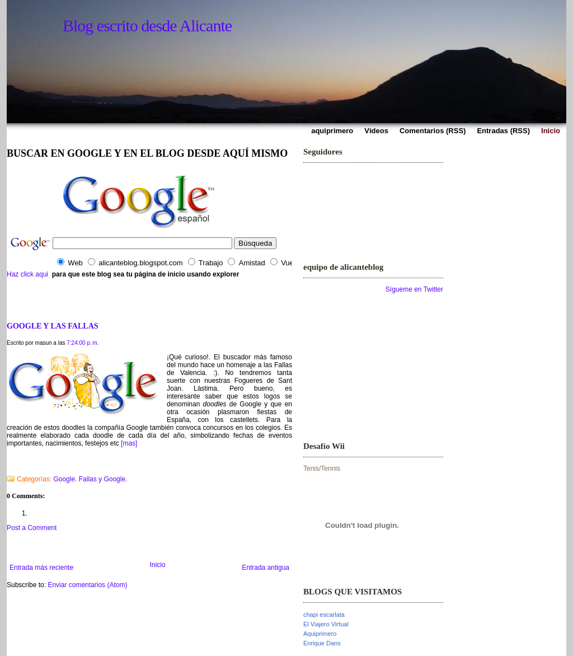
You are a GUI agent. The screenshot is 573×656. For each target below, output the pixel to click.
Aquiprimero (319, 633)
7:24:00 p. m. (82, 343)
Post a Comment (32, 528)
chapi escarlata (324, 614)
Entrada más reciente (41, 567)
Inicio (158, 565)
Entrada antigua (265, 567)
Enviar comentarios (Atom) (87, 585)
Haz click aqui (27, 274)
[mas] (129, 443)
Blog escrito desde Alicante (147, 25)
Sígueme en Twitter (414, 289)
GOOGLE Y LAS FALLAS (52, 325)
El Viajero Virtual (326, 624)
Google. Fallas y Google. (90, 479)
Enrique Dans (322, 643)
